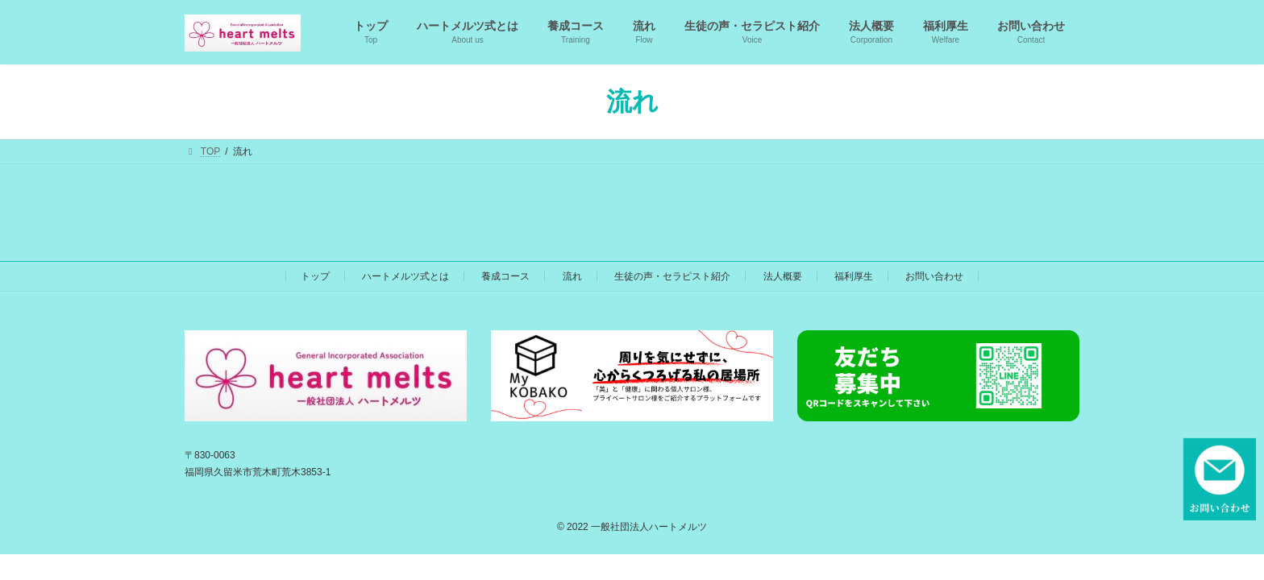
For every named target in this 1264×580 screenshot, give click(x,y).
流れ (572, 276)
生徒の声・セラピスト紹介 (672, 276)
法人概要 (782, 276)
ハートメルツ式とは (405, 276)
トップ (315, 276)
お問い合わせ (934, 276)
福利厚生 (853, 276)
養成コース (505, 276)
